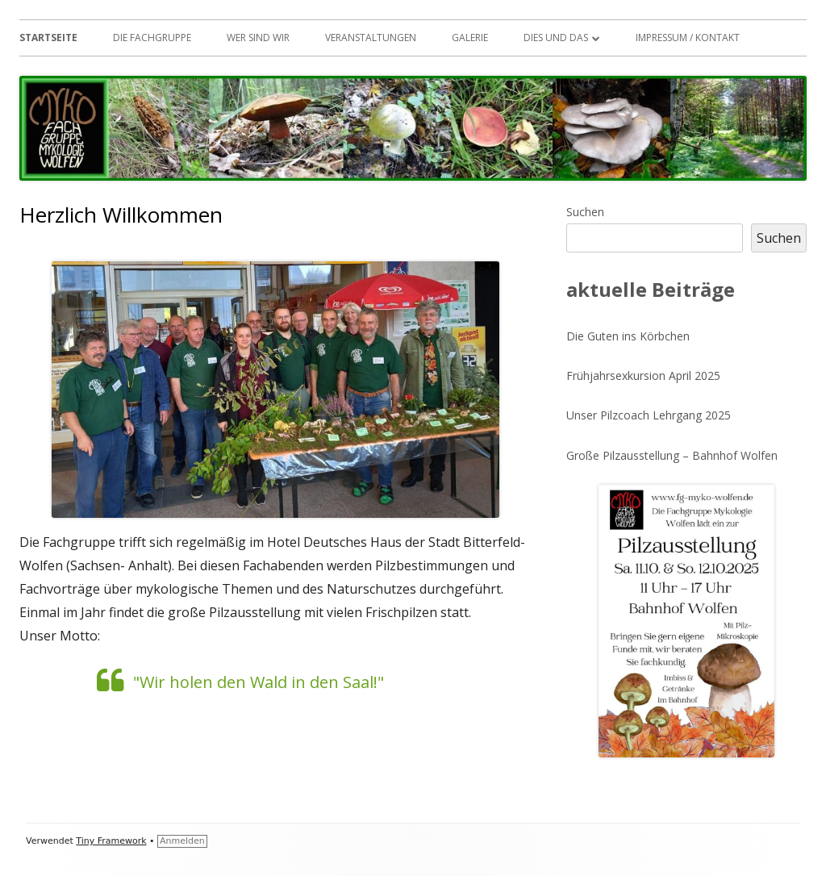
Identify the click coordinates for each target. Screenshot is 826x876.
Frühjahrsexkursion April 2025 (643, 375)
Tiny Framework (111, 841)
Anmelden (182, 841)
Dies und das (556, 37)
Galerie (470, 37)
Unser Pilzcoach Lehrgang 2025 (648, 415)
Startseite (48, 37)
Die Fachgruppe (152, 37)
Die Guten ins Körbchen (628, 336)
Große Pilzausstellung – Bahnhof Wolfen (672, 455)
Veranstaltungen (370, 37)
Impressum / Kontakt (688, 37)
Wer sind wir (258, 37)
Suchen (585, 211)
